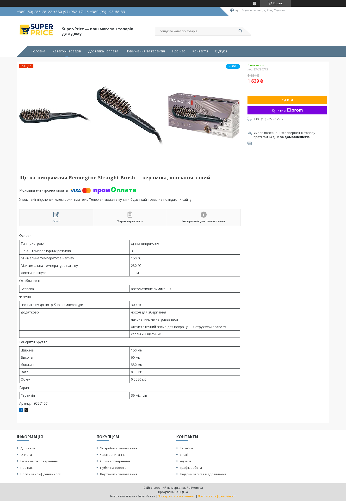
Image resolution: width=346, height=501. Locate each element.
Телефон (186, 448)
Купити (287, 99)
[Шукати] (240, 31)
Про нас (178, 51)
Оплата (26, 454)
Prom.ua (197, 488)
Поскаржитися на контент (176, 496)
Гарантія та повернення (39, 461)
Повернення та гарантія (145, 51)
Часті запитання (112, 454)
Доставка (27, 448)
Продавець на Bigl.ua (173, 492)
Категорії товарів (66, 51)
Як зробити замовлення (118, 448)
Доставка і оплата (103, 51)
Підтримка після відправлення (203, 474)
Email (184, 454)
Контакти (200, 51)
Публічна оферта (113, 467)
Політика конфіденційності (40, 474)
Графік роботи (191, 467)
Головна (38, 51)
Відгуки (221, 51)
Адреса (185, 461)
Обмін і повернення (115, 461)
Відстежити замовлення (118, 474)
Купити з (287, 110)
